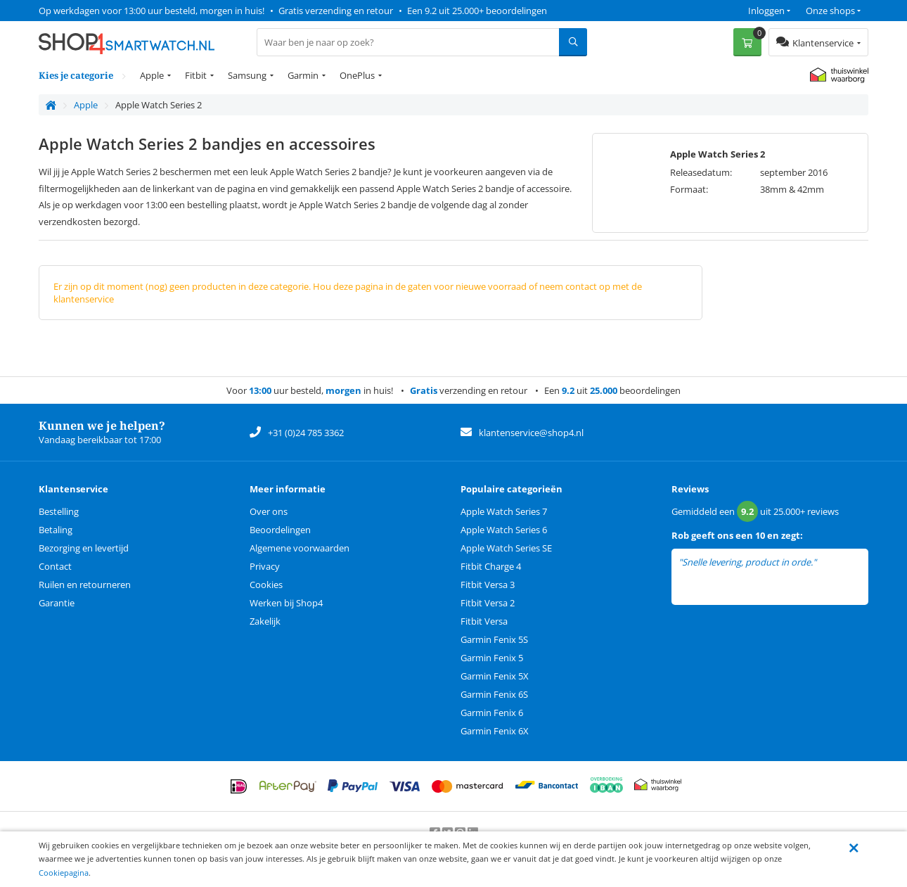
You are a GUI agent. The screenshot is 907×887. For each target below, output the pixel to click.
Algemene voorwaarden (299, 548)
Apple (152, 75)
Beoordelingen (280, 529)
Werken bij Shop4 (286, 602)
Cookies (266, 584)
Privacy (265, 566)
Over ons (269, 511)
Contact (55, 566)
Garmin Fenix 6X (495, 731)
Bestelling (59, 511)
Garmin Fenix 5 (492, 657)
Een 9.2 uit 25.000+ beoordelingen (477, 10)
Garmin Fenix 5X (495, 676)
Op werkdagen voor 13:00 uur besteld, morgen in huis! (151, 10)
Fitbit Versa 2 (488, 602)
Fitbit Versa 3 (488, 584)
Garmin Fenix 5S (494, 639)
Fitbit (196, 75)
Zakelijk (265, 621)
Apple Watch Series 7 (504, 511)
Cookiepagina (64, 872)
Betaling (55, 529)
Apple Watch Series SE (506, 548)
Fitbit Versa (484, 621)
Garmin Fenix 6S (494, 694)
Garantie (57, 602)
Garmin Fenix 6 (492, 712)
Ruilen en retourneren (85, 584)
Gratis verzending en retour (335, 10)
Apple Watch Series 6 (504, 529)
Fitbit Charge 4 (491, 566)
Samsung (247, 75)
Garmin (303, 75)
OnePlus (357, 75)
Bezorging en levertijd (84, 548)
